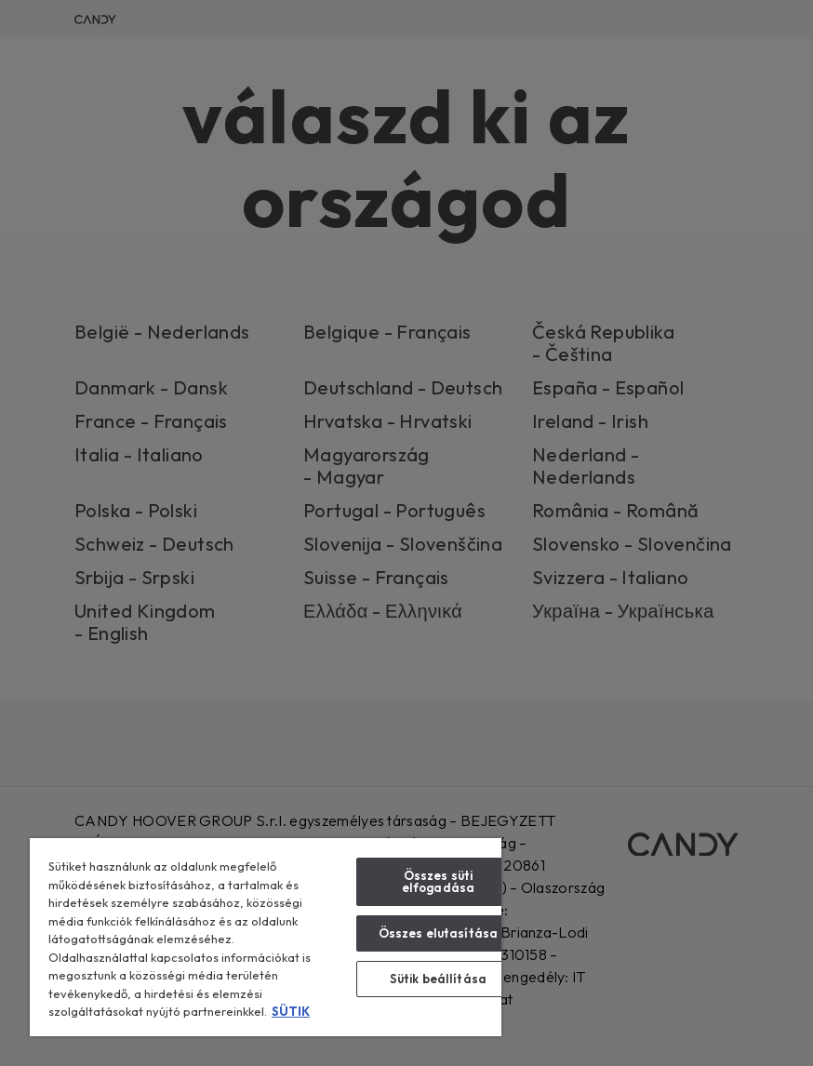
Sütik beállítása (438, 978)
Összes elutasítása (438, 933)
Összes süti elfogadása (438, 881)
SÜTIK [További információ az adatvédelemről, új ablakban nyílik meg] (291, 1011)
